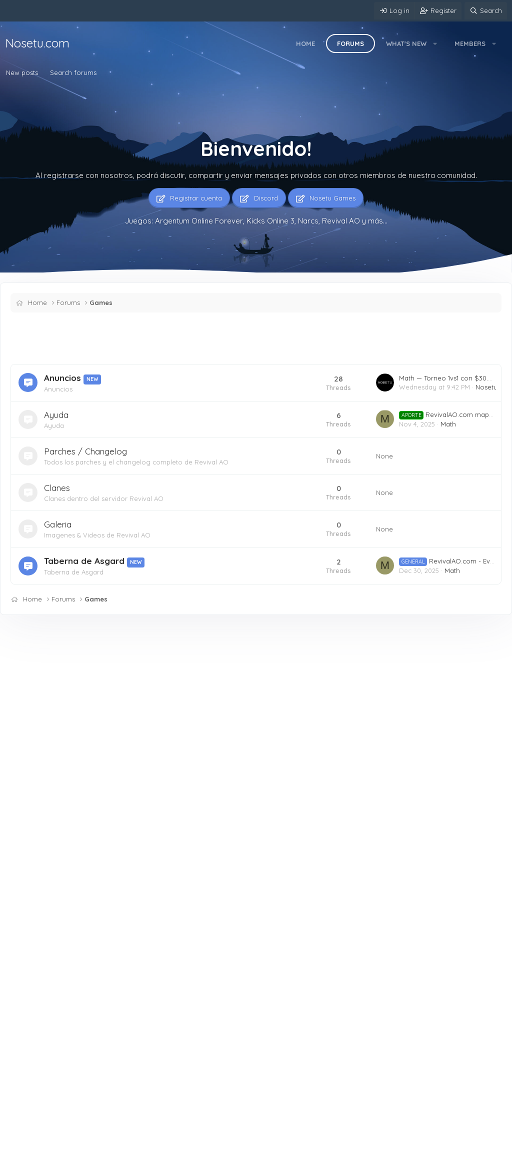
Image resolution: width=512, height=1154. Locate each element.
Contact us (109, 1144)
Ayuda (56, 415)
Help (247, 1144)
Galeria (58, 524)
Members (470, 44)
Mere (19, 1144)
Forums (350, 44)
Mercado (167, 752)
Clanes (57, 487)
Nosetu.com (37, 43)
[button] (435, 43)
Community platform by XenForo (429, 1143)
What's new (406, 44)
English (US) (62, 1144)
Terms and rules (157, 1144)
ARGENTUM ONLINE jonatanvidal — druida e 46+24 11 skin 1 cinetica (193, 947)
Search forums (73, 72)
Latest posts (165, 655)
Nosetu (487, 387)
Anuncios (62, 377)
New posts (22, 72)
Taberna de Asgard (84, 561)
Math (448, 424)
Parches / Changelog (85, 451)
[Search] (485, 11)
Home (305, 44)
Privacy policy (210, 1144)
